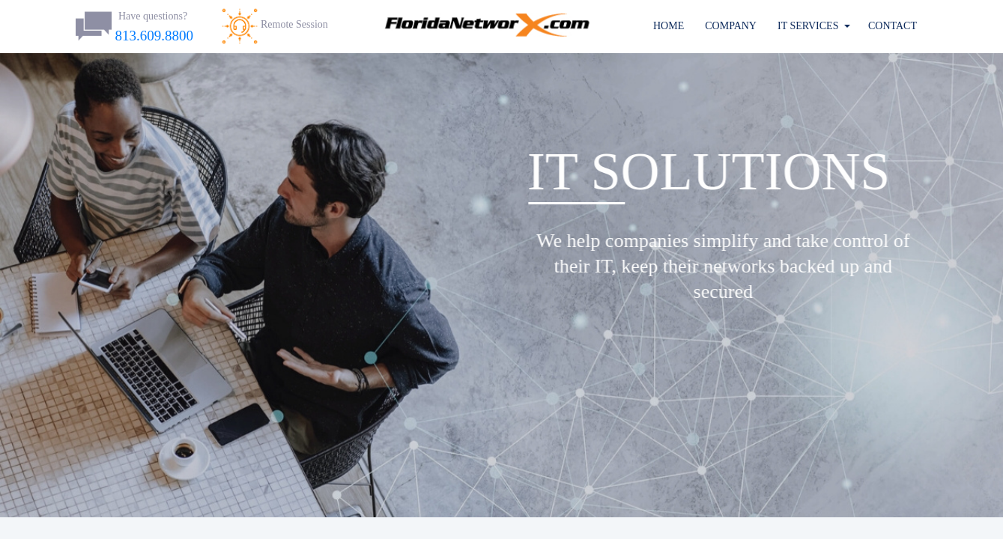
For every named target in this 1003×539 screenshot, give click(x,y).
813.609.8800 (154, 35)
